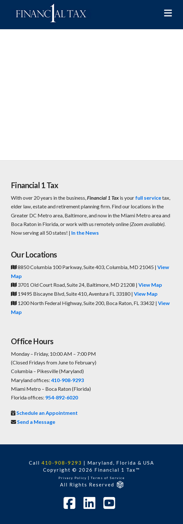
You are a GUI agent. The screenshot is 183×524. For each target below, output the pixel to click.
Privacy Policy (72, 478)
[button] (168, 13)
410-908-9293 (67, 380)
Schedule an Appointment (47, 413)
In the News (85, 233)
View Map (150, 285)
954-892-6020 (61, 397)
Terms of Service (108, 478)
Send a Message (36, 422)
